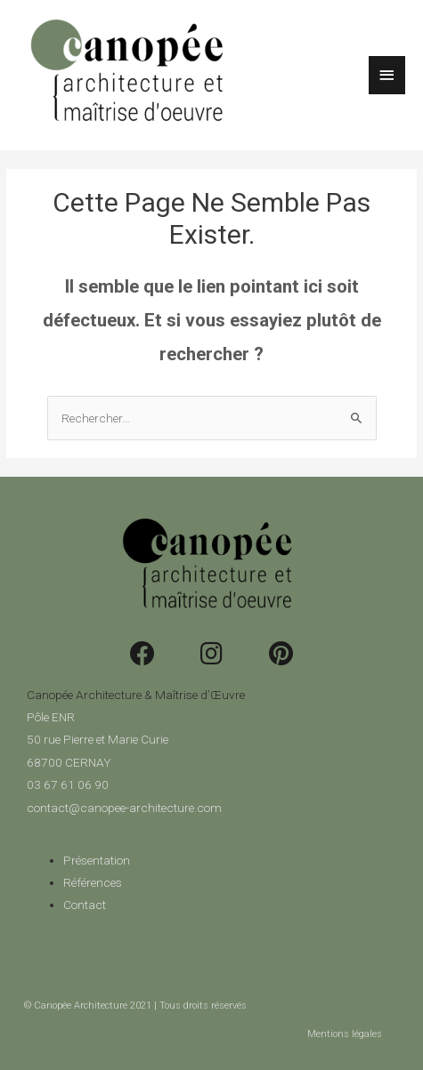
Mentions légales (344, 1034)
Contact (84, 904)
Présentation (96, 860)
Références (92, 882)
